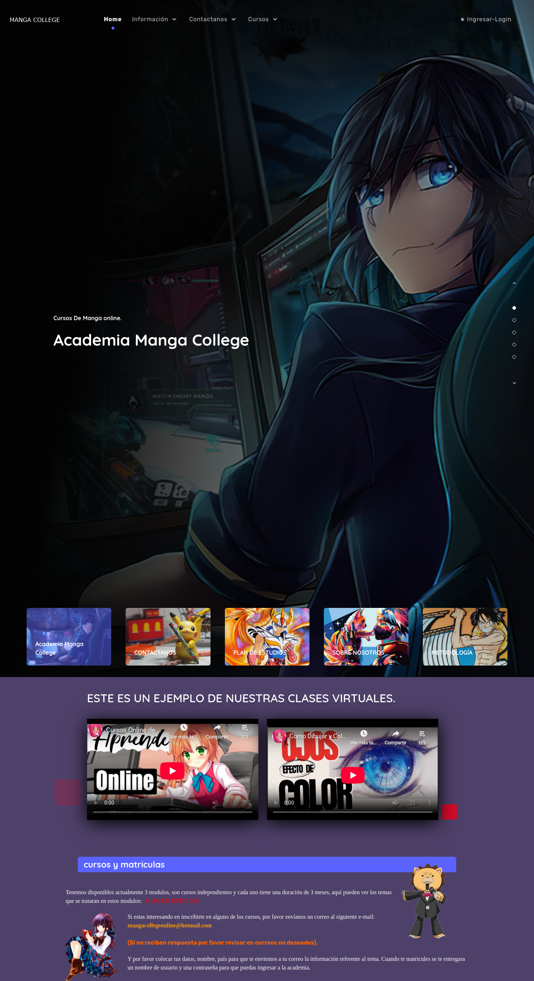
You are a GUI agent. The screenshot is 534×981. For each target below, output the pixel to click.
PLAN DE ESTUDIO (171, 901)
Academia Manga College (151, 340)
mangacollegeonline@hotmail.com (169, 925)
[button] (514, 287)
